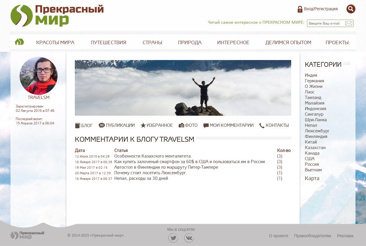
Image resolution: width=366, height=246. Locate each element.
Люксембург (317, 131)
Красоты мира (55, 43)
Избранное (160, 125)
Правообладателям (312, 235)
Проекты (337, 43)
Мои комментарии (228, 125)
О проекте (278, 235)
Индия (311, 75)
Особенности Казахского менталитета (152, 156)
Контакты (274, 125)
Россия (312, 164)
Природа (189, 43)
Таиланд (313, 97)
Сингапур (314, 114)
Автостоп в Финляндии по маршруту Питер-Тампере (166, 167)
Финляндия (316, 136)
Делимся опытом (288, 43)
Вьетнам (313, 170)
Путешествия (108, 43)
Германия (314, 81)
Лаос (310, 92)
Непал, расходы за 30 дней (141, 178)
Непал (311, 125)
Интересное (233, 43)
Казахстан (315, 148)
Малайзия (314, 103)
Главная (19, 42)
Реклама (345, 235)
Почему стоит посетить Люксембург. (150, 173)
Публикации (120, 125)
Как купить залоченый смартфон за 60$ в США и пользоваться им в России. (190, 162)
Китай (311, 142)
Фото (191, 125)
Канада (312, 153)
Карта (312, 178)
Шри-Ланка (316, 120)
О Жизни (313, 86)
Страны (152, 43)
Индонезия (315, 109)
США (310, 159)
